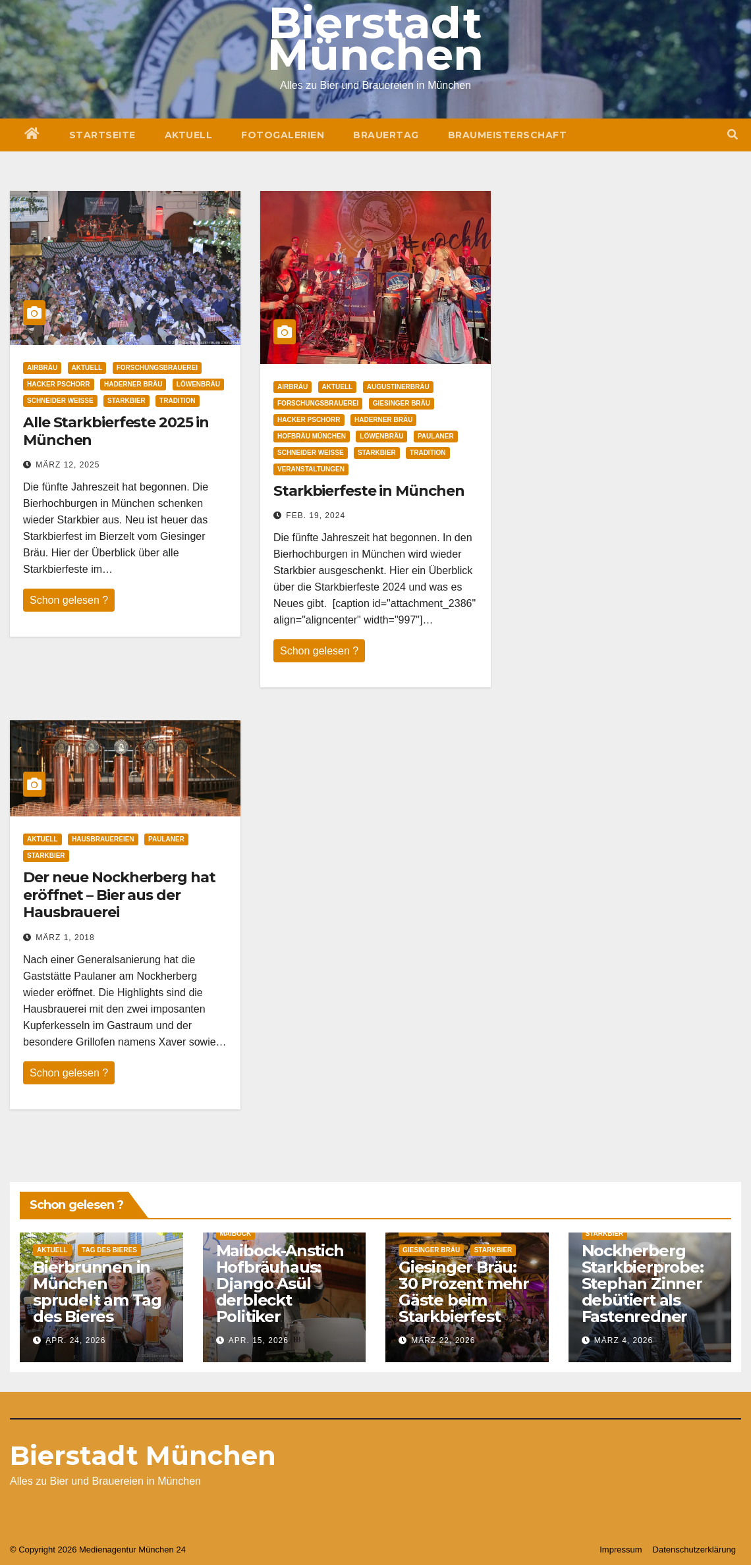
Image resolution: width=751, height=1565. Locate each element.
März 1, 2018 (65, 937)
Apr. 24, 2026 (75, 1340)
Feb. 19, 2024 (315, 515)
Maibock (236, 1233)
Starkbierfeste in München (368, 491)
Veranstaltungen (311, 469)
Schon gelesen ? (69, 600)
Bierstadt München (143, 1455)
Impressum (620, 1549)
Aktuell (189, 135)
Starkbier (126, 400)
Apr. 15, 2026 (259, 1340)
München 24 (162, 1549)
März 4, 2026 (623, 1340)
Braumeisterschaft (507, 135)
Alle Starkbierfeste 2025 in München (116, 430)
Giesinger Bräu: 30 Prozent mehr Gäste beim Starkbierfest (464, 1292)
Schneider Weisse (60, 400)
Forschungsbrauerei (157, 367)
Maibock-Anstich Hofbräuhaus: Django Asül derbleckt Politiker (280, 1283)
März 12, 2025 (67, 464)
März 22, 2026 (443, 1340)
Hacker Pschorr (58, 384)
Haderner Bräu (133, 384)
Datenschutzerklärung (694, 1549)
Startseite (102, 135)
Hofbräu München (311, 436)
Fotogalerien (282, 135)
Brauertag (386, 135)
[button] (732, 134)
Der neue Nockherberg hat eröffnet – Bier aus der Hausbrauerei (119, 894)
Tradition (177, 400)
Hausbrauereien (103, 839)
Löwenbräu (198, 384)
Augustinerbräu (398, 386)
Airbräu (42, 367)
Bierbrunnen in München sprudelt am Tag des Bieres (97, 1292)
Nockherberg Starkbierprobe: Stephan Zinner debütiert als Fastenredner (643, 1283)
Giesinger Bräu (401, 403)
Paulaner (436, 436)
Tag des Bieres (109, 1250)
